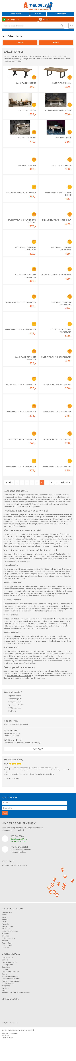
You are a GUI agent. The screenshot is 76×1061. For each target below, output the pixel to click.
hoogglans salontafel (15, 592)
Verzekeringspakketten (10, 982)
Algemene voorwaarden (11, 987)
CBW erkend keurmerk (10, 977)
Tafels (10, 41)
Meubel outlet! (7, 932)
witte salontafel (49, 624)
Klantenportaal (60, 14)
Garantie (5, 975)
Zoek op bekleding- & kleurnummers (16, 998)
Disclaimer (5, 1041)
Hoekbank (5, 939)
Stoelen (5, 925)
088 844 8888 (10, 736)
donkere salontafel (14, 642)
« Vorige (9, 488)
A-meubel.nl (30, 1036)
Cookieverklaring (8, 989)
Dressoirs (5, 941)
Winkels (38, 14)
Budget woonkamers (10, 937)
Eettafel (5, 946)
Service (4, 979)
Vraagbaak (6, 991)
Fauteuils (5, 930)
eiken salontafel (13, 574)
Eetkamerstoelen (8, 944)
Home (4, 41)
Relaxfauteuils (7, 948)
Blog (3, 996)
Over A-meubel (15, 14)
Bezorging (6, 972)
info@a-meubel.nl (12, 745)
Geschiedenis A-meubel (11, 984)
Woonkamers (7, 918)
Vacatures (5, 994)
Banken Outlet (7, 951)
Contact (38, 755)
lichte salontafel (13, 657)
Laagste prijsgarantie (10, 968)
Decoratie (5, 953)
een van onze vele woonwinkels (19, 681)
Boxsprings (6, 934)
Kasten (4, 923)
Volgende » (65, 488)
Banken (5, 920)
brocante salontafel (11, 616)
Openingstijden (7, 970)
